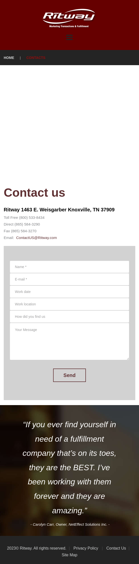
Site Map (69, 555)
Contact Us (115, 548)
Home (9, 58)
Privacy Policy (85, 548)
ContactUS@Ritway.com (36, 237)
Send (70, 375)
